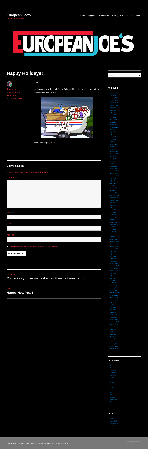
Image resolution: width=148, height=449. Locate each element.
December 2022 (114, 151)
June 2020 (112, 210)
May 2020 (112, 212)
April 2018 (112, 258)
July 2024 (112, 112)
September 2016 (114, 300)
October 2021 (113, 173)
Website (10, 235)
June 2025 (112, 95)
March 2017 (113, 285)
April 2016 (112, 312)
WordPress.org (113, 426)
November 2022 (114, 154)
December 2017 (114, 266)
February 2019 (113, 236)
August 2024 (113, 110)
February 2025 (113, 98)
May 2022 (112, 161)
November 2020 (114, 198)
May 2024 (112, 117)
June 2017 (112, 278)
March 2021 (113, 188)
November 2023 (114, 127)
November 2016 (114, 295)
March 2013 (113, 341)
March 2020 (113, 217)
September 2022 (114, 156)
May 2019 (112, 229)
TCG (111, 394)
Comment (12, 178)
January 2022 (113, 168)
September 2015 (114, 327)
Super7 (111, 392)
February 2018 (113, 261)
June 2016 (112, 307)
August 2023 (113, 132)
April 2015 (112, 329)
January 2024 (113, 124)
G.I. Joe (9, 95)
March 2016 (113, 314)
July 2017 (112, 275)
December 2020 (114, 195)
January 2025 (113, 100)
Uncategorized (113, 399)
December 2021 (114, 171)
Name (10, 213)
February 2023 (113, 146)
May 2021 (112, 185)
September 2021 (114, 176)
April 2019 (112, 232)
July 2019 (112, 227)
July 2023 (112, 134)
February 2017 (113, 288)
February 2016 (113, 317)
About (129, 15)
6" (110, 368)
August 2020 (113, 205)
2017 (8, 99)
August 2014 (113, 334)
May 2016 (112, 310)
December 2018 (114, 241)
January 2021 (113, 193)
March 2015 (113, 331)
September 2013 (114, 336)
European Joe (11, 89)
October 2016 (113, 297)
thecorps (112, 397)
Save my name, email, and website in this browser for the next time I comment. (34, 246)
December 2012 (114, 349)
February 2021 (113, 190)
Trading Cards (118, 15)
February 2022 (113, 166)
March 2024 (113, 120)
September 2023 (114, 129)
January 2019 (113, 239)
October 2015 (113, 324)
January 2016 (113, 319)
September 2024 (114, 107)
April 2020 (112, 215)
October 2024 (113, 105)
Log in (111, 418)
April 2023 (112, 142)
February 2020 (113, 219)
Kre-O (111, 387)
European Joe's (19, 15)
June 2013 (112, 339)
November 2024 (114, 103)
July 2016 (112, 305)
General (15, 95)
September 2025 (114, 93)
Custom (111, 377)
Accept (133, 443)
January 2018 (113, 263)
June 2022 (112, 159)
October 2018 (113, 246)
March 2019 (113, 234)
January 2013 (113, 346)
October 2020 (113, 200)
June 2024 (112, 115)
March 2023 (113, 144)
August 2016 (113, 302)
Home (82, 15)
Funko (111, 380)
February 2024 (113, 122)
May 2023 (112, 139)
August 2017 (113, 273)
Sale (110, 390)
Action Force (113, 370)
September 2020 (114, 202)
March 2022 (113, 163)
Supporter (92, 15)
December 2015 (114, 322)
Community (104, 15)
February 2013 (113, 344)
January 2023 (113, 149)
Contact (138, 15)
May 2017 (112, 280)
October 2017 (113, 271)
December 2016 (114, 292)
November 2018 (114, 244)
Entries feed (113, 421)
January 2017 (113, 290)
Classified (112, 373)
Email (10, 224)
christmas (14, 99)
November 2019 (114, 224)
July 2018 (112, 254)
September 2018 (114, 249)
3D (110, 365)
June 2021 (112, 183)
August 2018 (113, 251)
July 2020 (112, 207)
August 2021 (113, 178)
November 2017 (114, 268)
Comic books (113, 375)
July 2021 (112, 180)
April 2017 (112, 283)
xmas (20, 99)
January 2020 (113, 222)
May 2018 (112, 256)
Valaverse (112, 402)
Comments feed (114, 423)
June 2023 (112, 137)
